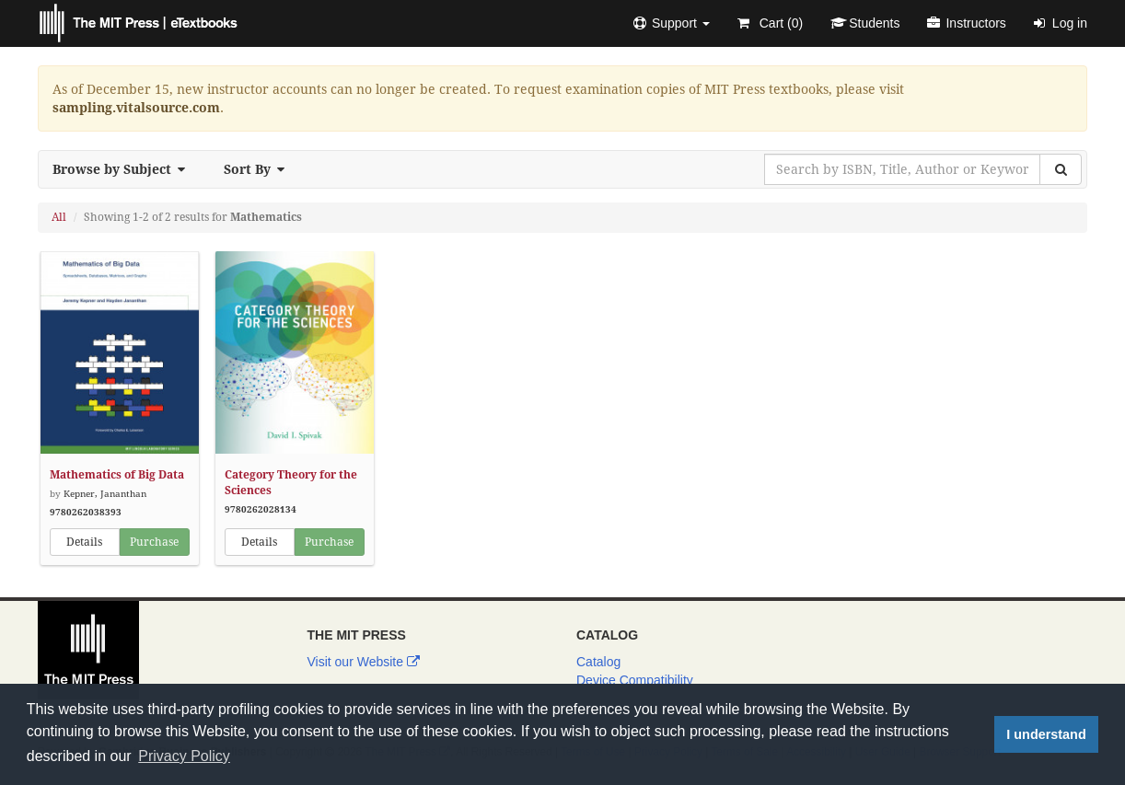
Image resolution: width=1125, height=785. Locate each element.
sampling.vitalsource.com (136, 107)
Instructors (966, 23)
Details (84, 542)
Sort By (260, 169)
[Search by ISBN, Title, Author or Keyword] (902, 169)
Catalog (598, 661)
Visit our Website (363, 661)
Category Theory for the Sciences (291, 482)
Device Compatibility (634, 680)
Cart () (770, 23)
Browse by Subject (124, 169)
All (59, 217)
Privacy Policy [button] (184, 756)
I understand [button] (1045, 734)
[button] (672, 23)
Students (864, 23)
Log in (1060, 23)
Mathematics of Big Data (117, 474)
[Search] (1060, 169)
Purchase (154, 542)
